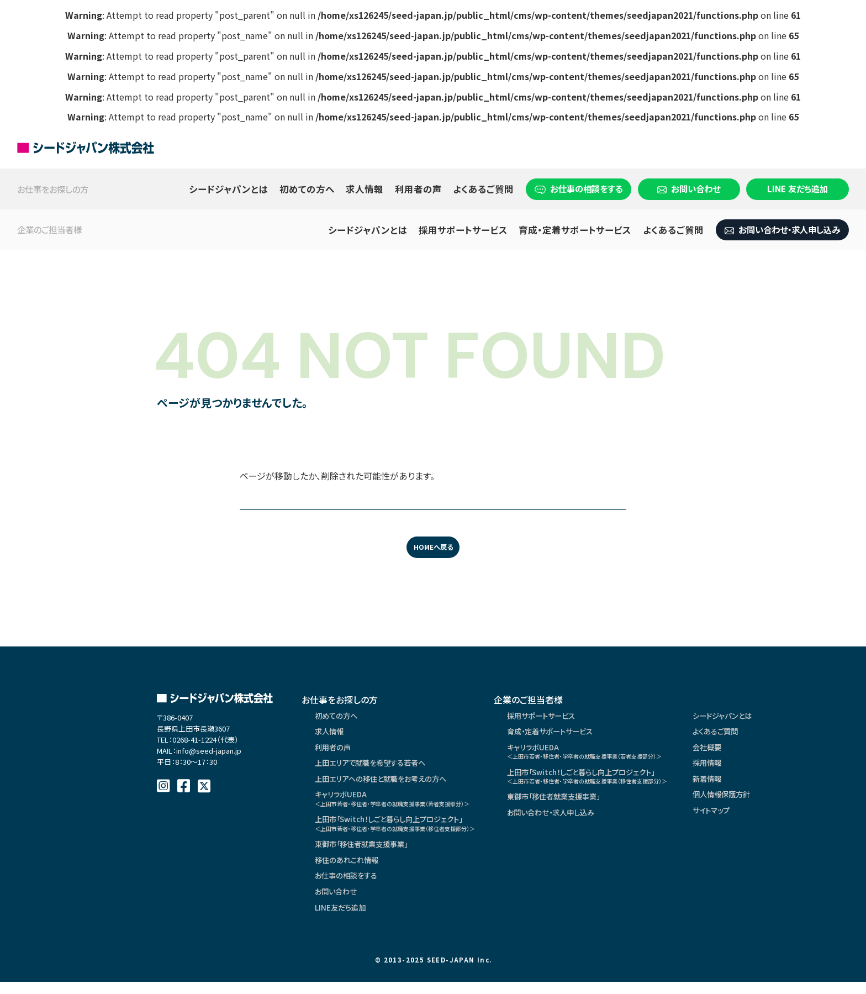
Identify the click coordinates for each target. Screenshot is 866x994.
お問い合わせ (688, 188)
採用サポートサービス (463, 229)
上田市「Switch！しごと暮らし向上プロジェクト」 (404, 830)
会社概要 (743, 750)
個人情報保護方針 (759, 800)
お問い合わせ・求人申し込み (782, 229)
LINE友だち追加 (342, 919)
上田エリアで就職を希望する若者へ (374, 766)
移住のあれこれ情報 (349, 869)
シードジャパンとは (228, 189)
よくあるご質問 (483, 189)
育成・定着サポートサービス (575, 229)
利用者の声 (418, 189)
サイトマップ (748, 816)
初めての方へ (307, 189)
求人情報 (364, 189)
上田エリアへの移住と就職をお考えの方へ (385, 783)
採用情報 (743, 766)
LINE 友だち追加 (797, 188)
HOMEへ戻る (433, 547)
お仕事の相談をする (578, 188)
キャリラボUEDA (401, 804)
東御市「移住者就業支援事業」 (365, 853)
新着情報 (743, 783)
